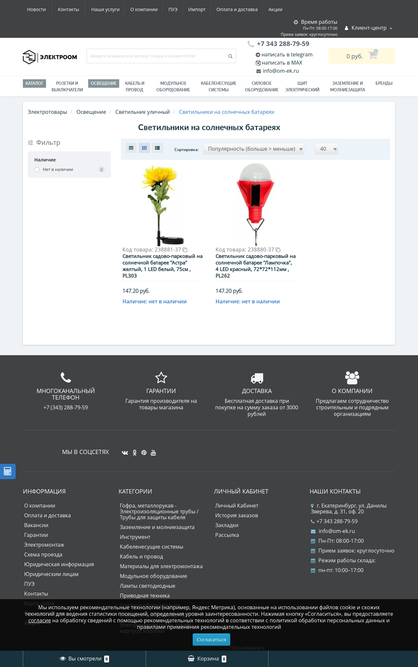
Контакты (278, 9)
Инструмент (135, 526)
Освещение (104, 83)
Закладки (226, 514)
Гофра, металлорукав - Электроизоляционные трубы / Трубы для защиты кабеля (159, 501)
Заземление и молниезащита (157, 516)
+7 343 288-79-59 (334, 510)
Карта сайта (39, 593)
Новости (246, 9)
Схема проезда (43, 544)
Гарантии (36, 524)
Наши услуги (41, 9)
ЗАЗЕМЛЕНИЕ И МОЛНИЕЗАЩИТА (347, 86)
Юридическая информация (59, 553)
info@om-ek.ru (280, 70)
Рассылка (227, 524)
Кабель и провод (134, 86)
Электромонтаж (44, 534)
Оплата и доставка (178, 9)
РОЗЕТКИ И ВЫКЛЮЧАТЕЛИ (67, 86)
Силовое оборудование (262, 86)
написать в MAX (282, 62)
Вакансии (36, 514)
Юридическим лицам (51, 563)
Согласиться (211, 639)
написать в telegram (286, 54)
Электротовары (47, 111)
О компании (81, 9)
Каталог (34, 83)
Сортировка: (186, 149)
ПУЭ (111, 9)
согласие (39, 620)
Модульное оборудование (173, 86)
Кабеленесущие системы (218, 86)
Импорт (137, 9)
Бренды (384, 83)
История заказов (236, 504)
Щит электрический (302, 86)
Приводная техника (145, 585)
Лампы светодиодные (147, 575)
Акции (218, 9)
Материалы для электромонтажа (161, 555)
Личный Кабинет (236, 495)
